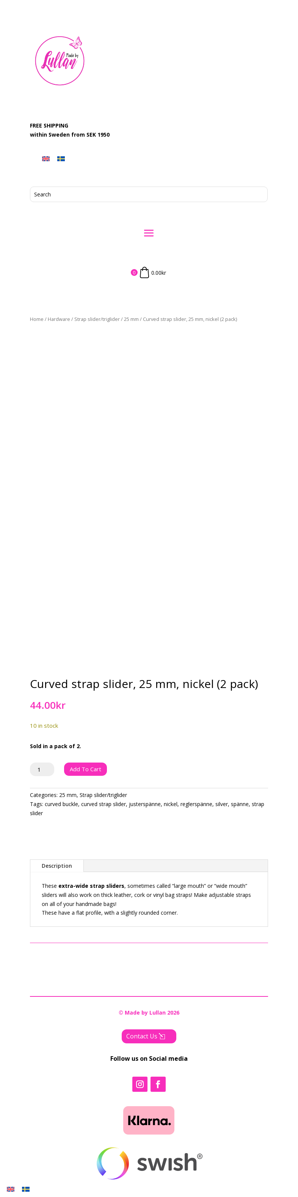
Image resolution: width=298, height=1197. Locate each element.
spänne (240, 804)
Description (57, 865)
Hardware (59, 319)
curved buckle (61, 804)
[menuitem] (45, 159)
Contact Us (141, 1036)
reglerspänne (196, 804)
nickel (170, 804)
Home (37, 319)
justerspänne (145, 804)
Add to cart (85, 769)
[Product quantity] (42, 769)
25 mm (131, 319)
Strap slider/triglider (97, 319)
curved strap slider (103, 804)
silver (221, 804)
